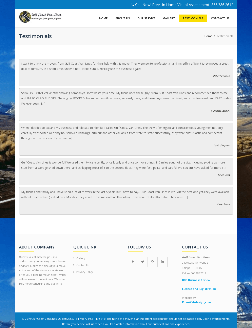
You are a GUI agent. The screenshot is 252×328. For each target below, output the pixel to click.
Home (103, 18)
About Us (122, 18)
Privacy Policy (84, 272)
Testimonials (192, 18)
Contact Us (220, 18)
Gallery (169, 18)
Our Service (146, 18)
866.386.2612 (222, 4)
